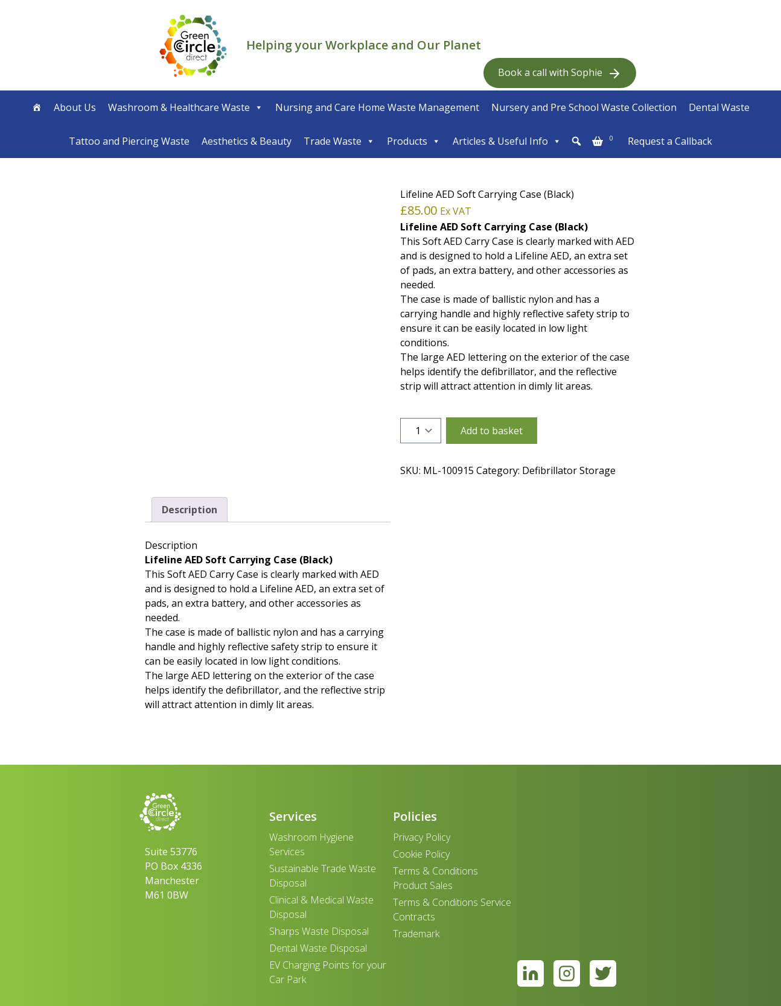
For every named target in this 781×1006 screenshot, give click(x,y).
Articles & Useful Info (507, 141)
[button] (576, 141)
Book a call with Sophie (560, 73)
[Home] (37, 107)
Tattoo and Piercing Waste (129, 141)
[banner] (193, 45)
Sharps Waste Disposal (319, 931)
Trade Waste (339, 141)
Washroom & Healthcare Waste (185, 107)
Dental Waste (719, 107)
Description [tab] (189, 509)
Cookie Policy (421, 854)
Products (414, 141)
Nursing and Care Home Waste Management (377, 107)
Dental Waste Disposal (318, 948)
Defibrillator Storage (569, 470)
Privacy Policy (421, 837)
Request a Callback (670, 141)
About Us (75, 107)
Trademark (416, 933)
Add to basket (492, 430)
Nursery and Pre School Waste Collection (584, 107)
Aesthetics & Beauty (247, 141)
